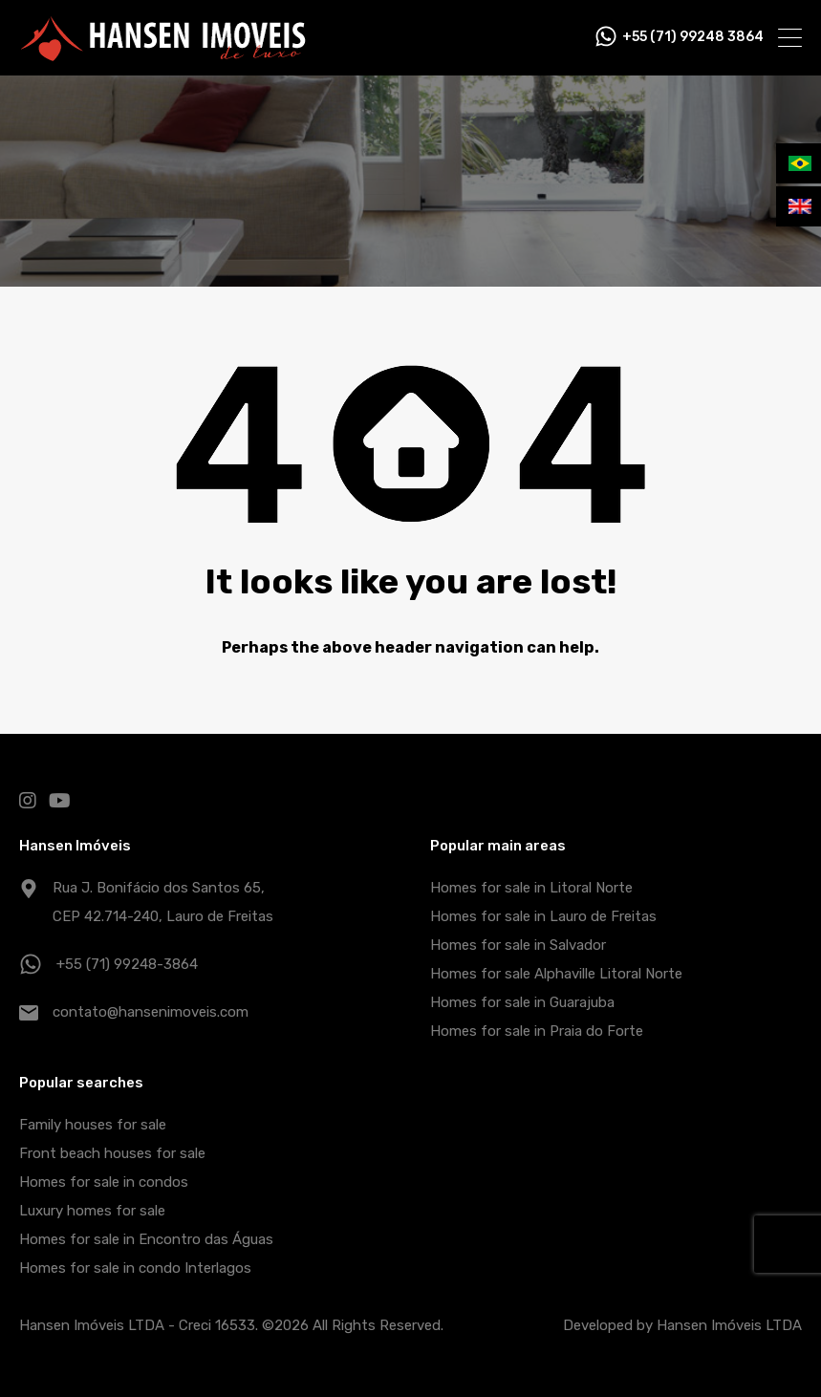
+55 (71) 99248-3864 (127, 964)
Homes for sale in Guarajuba (522, 1002)
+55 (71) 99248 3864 (693, 37)
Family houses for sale (92, 1124)
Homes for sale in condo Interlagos (135, 1268)
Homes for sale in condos (103, 1182)
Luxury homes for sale (92, 1210)
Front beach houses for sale (112, 1153)
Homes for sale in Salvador (518, 945)
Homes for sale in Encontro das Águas (146, 1239)
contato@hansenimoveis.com (150, 1012)
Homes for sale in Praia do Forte (536, 1031)
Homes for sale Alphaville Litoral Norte (556, 973)
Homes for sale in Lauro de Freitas (543, 916)
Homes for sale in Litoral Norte (531, 887)
